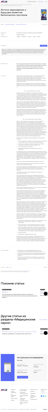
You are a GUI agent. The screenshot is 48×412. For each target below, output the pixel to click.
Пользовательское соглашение (24, 410)
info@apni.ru (26, 271)
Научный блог (33, 393)
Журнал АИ (13, 389)
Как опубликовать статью (13, 395)
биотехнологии (24, 36)
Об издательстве (33, 399)
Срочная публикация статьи (24, 396)
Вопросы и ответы (34, 389)
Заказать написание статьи (24, 404)
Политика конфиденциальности (13, 410)
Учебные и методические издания (33, 396)
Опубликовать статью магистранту (24, 393)
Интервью (32, 391)
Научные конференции (13, 392)
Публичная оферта (33, 410)
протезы (34, 36)
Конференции (6, 4)
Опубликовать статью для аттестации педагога (22, 400)
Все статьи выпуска (43, 319)
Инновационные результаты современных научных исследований (20, 4)
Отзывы (12, 400)
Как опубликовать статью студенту (23, 390)
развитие (18, 36)
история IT (30, 36)
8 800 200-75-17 (44, 389)
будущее (38, 36)
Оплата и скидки (14, 398)
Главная (2, 4)
